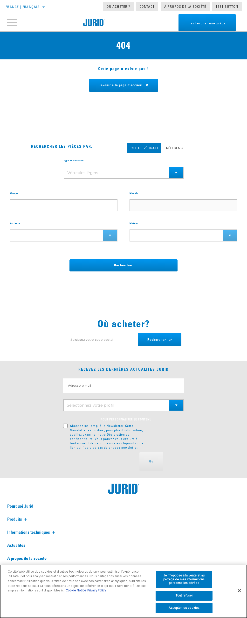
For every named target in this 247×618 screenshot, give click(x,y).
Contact (147, 6)
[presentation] (100, 461)
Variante (15, 223)
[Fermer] (239, 590)
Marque (14, 193)
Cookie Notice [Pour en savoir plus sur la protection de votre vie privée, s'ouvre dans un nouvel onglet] (76, 590)
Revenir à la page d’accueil (121, 85)
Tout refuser (184, 595)
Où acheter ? (118, 6)
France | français (23, 7)
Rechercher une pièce (207, 23)
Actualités (16, 545)
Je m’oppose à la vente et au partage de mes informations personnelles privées (184, 579)
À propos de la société (185, 6)
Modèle (134, 193)
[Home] (93, 22)
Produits (17, 519)
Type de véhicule (74, 160)
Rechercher (123, 265)
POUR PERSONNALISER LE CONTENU (126, 419)
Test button (227, 6)
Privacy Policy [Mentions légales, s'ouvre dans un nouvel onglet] (96, 590)
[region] (123, 591)
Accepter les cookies (184, 608)
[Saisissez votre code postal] (102, 339)
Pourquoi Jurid (20, 506)
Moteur (134, 223)
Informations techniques (31, 532)
